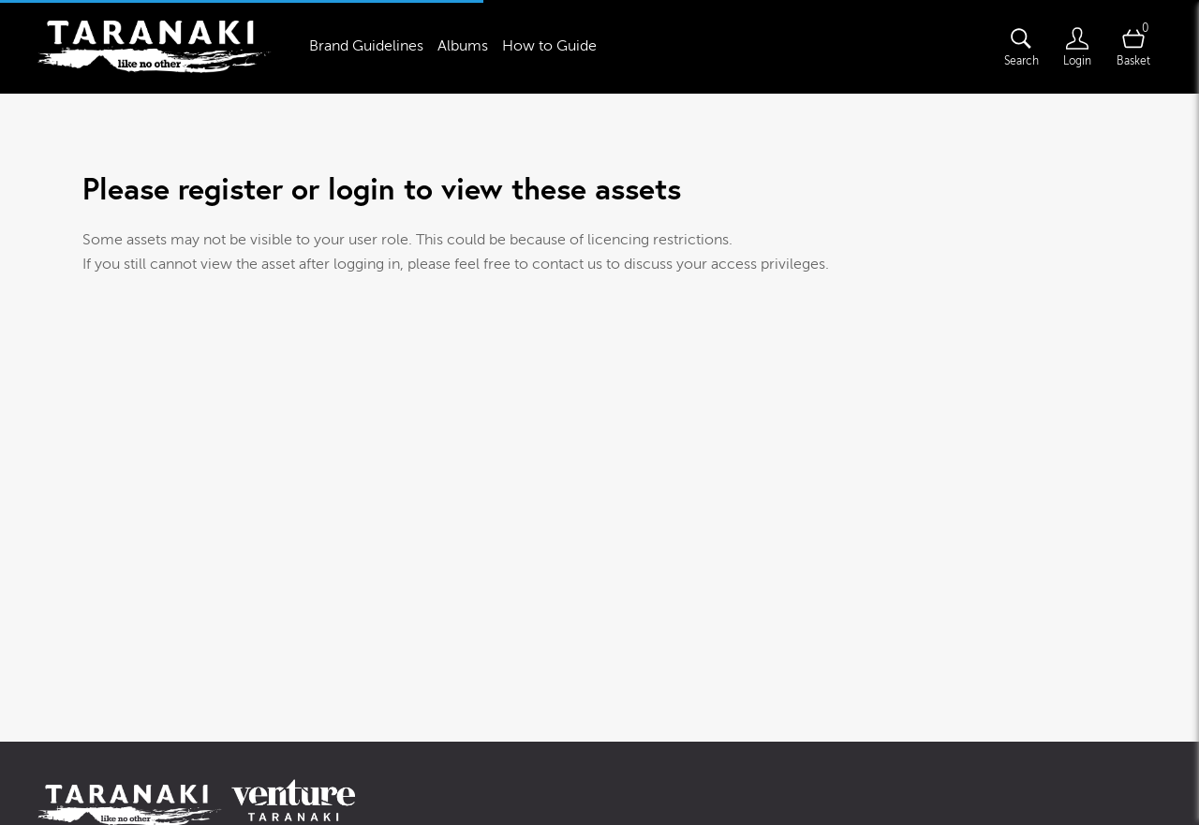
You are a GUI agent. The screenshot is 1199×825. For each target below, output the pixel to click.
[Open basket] (1133, 47)
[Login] (1077, 47)
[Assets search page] (1021, 47)
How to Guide (549, 45)
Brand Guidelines (366, 45)
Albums (462, 45)
